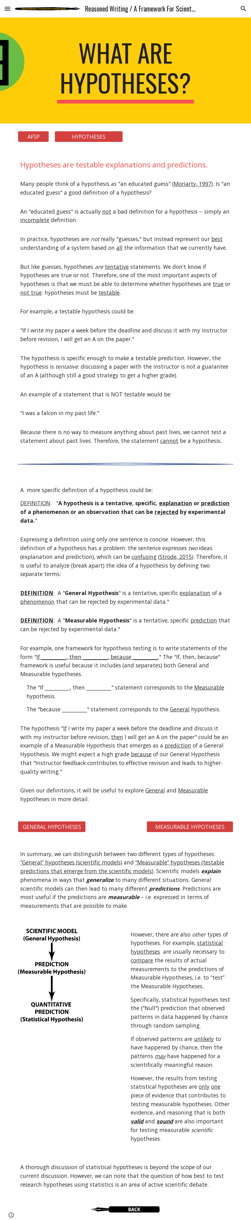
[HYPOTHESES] (89, 137)
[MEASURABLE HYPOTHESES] (190, 826)
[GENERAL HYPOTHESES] (52, 826)
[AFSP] (33, 137)
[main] (125, 70)
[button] (7, 8)
